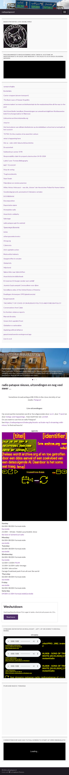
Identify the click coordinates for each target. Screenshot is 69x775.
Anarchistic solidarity (11, 214)
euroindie (5, 543)
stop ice (6, 123)
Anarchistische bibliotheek (13, 276)
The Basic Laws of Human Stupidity (16, 100)
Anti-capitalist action (11, 250)
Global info (7, 263)
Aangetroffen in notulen (12, 259)
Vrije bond (7, 268)
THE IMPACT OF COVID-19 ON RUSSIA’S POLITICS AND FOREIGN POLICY (32, 303)
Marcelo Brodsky (10, 316)
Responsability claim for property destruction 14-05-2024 (25, 156)
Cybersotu (7, 245)
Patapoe (37, 400)
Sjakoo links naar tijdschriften (14, 272)
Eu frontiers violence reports (14, 312)
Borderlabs (8, 91)
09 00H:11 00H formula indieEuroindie (17, 593)
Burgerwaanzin (9, 299)
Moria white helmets (11, 254)
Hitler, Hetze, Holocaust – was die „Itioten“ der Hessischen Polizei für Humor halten (34, 187)
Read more (11, 617)
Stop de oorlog (9, 170)
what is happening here (12, 138)
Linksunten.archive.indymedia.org (16, 118)
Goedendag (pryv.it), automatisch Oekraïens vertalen (23, 192)
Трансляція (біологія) (11, 227)
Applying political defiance (13, 330)
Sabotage (7, 219)
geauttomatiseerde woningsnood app (17, 334)
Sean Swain (8, 178)
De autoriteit (8, 147)
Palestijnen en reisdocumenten (15, 183)
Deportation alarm (10, 205)
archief (45, 417)
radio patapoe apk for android (14, 223)
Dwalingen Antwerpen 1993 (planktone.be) (19, 294)
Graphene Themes (18, 772)
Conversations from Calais (13, 308)
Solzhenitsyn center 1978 (13, 152)
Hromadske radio (10, 210)
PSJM (17, 563)
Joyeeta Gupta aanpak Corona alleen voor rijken (21, 285)
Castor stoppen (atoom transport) (16, 95)
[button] (4, 362)
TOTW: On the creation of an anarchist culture (21, 134)
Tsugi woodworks (10, 174)
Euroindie (5, 529)
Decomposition (9, 201)
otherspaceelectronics (12, 236)
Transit (62, 414)
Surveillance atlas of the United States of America (22, 290)
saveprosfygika (9, 87)
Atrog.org (7, 241)
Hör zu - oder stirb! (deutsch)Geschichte (18, 143)
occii (52, 414)
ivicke (6, 232)
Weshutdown (13, 607)
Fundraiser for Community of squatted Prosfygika (24, 368)
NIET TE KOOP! (10, 165)
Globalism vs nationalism (12, 325)
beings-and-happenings (15, 417)
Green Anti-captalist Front (13, 321)
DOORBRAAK (9, 196)
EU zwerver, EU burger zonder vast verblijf (19, 281)
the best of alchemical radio (13, 534)
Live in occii (8, 339)
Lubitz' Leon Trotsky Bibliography (16, 161)
